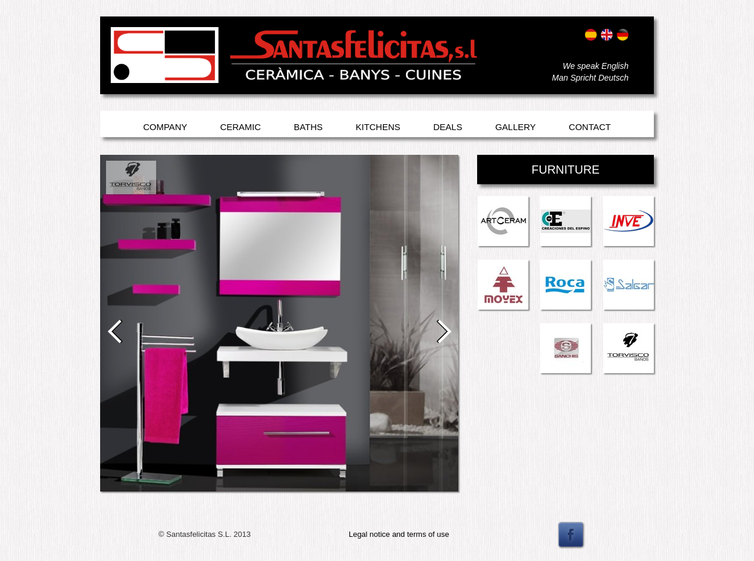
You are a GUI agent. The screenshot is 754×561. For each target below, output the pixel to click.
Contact (590, 127)
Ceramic (240, 127)
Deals (448, 127)
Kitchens (378, 127)
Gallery (515, 127)
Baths (308, 127)
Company (165, 127)
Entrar (122, 69)
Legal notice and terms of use (399, 534)
